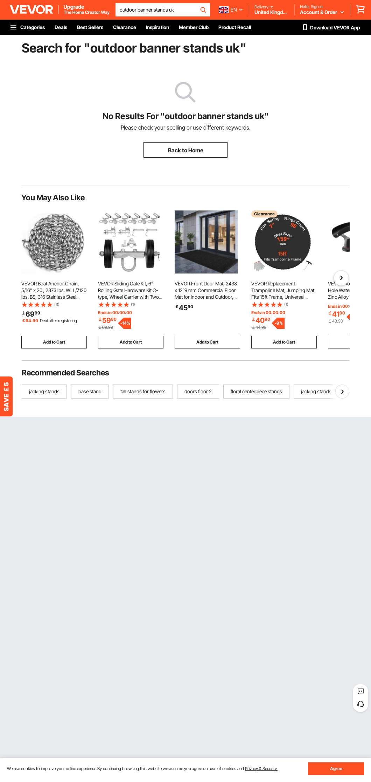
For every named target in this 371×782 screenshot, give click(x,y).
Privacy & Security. (261, 768)
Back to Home (185, 150)
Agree (336, 768)
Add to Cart (54, 342)
